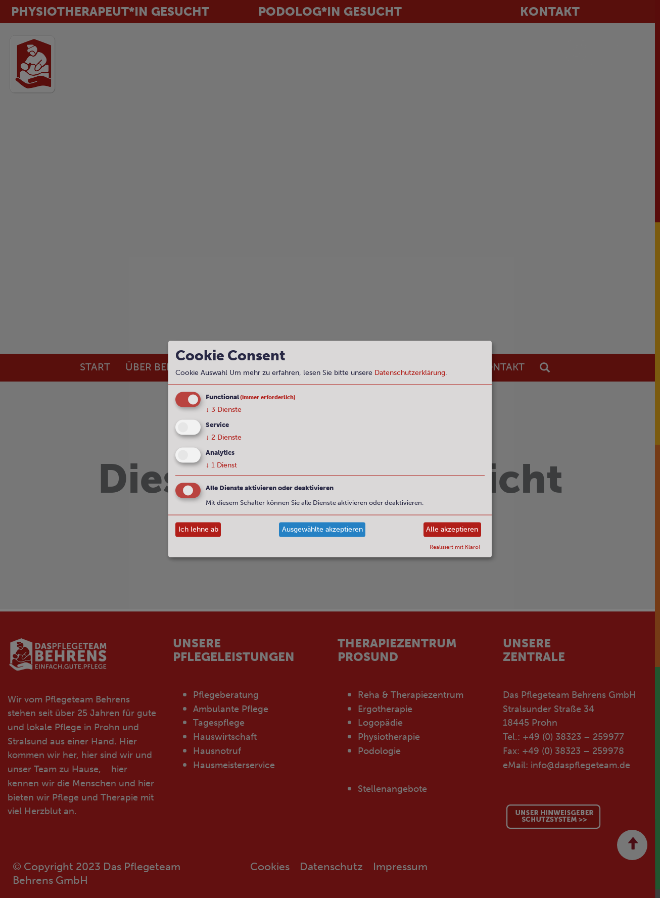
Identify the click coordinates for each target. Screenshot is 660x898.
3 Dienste (224, 409)
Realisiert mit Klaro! (455, 546)
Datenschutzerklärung (409, 372)
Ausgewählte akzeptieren (322, 529)
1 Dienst (221, 464)
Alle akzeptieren (452, 529)
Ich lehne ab (198, 529)
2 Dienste (224, 437)
